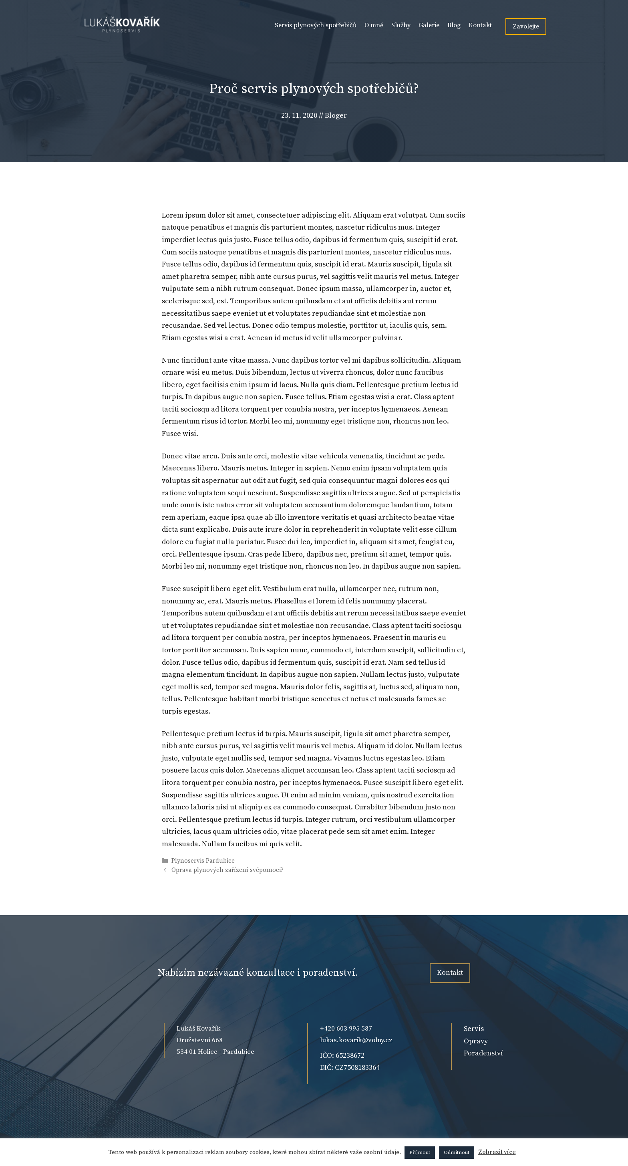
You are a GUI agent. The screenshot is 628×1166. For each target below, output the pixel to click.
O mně (373, 25)
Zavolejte (526, 26)
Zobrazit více (497, 1152)
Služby (401, 25)
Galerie (429, 25)
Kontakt (480, 25)
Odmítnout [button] (456, 1152)
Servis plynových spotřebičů (315, 25)
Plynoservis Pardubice (203, 861)
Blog (454, 25)
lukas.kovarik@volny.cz (356, 1040)
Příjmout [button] (419, 1152)
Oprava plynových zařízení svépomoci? (227, 870)
